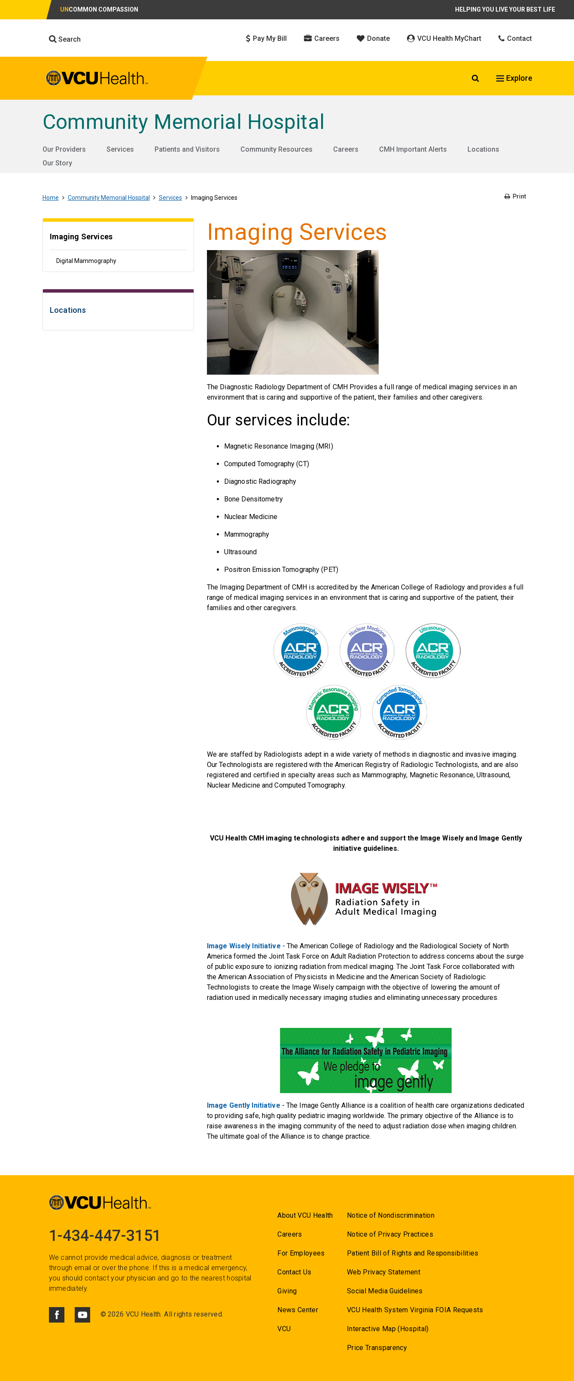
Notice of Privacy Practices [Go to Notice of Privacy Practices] (390, 1234)
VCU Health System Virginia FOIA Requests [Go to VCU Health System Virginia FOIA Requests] (415, 1310)
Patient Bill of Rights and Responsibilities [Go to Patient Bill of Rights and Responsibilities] (413, 1253)
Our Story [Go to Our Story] (57, 163)
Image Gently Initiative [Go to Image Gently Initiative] (243, 1105)
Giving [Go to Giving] (287, 1291)
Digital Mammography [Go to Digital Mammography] (86, 260)
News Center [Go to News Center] (297, 1310)
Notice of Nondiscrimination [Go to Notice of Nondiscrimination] (390, 1215)
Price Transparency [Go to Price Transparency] (377, 1348)
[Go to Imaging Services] (118, 237)
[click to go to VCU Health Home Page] (97, 79)
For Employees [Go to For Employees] (301, 1253)
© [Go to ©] (103, 1314)
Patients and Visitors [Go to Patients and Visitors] (187, 149)
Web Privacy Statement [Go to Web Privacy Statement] (383, 1272)
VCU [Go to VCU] (284, 1329)
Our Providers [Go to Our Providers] (64, 149)
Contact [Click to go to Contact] (515, 38)
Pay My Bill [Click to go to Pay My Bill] (266, 38)
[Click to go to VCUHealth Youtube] (82, 1315)
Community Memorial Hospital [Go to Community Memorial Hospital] (184, 122)
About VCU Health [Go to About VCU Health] (305, 1215)
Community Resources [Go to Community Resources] (276, 149)
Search (65, 39)
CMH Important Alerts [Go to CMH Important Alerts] (413, 149)
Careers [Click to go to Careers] (322, 38)
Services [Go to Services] (120, 149)
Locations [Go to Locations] (483, 149)
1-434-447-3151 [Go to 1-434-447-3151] (105, 1236)
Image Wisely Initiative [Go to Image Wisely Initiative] (244, 946)
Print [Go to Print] (515, 196)
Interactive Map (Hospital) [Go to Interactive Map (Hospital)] (388, 1329)
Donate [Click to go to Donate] (373, 38)
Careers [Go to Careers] (345, 149)
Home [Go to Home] (51, 197)
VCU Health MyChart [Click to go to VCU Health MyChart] (444, 38)
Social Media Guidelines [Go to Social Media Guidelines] (385, 1291)
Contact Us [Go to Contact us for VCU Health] (294, 1272)
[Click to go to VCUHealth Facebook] (56, 1315)
